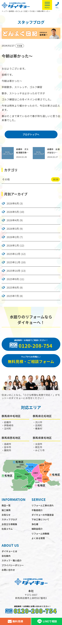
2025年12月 (13, 254)
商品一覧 (6, 505)
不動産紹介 (37, 510)
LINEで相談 (46, 621)
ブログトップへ (31, 134)
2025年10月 (13, 270)
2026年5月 (13, 211)
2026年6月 (13, 203)
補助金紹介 (37, 528)
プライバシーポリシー (13, 565)
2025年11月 (13, 262)
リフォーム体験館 (40, 533)
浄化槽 (35, 524)
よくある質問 (38, 538)
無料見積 (15, 621)
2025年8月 (13, 287)
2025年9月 (13, 279)
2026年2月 (13, 237)
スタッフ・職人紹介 (12, 560)
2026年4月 (13, 220)
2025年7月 (13, 296)
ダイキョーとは (9, 551)
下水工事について (40, 519)
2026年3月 (13, 228)
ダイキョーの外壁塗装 (43, 514)
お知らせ (6, 514)
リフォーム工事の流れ (43, 505)
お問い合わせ (8, 569)
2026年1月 (13, 245)
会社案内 (6, 555)
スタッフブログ (9, 519)
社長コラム (7, 528)
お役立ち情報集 (9, 524)
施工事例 (6, 510)
